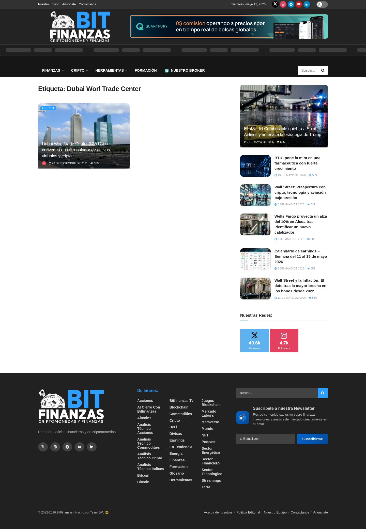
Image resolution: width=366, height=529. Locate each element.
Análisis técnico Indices (150, 467)
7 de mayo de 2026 (259, 141)
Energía (176, 453)
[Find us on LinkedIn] (306, 4)
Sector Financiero (211, 461)
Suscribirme (312, 439)
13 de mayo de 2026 (290, 175)
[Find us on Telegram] (291, 4)
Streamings (211, 480)
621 (311, 204)
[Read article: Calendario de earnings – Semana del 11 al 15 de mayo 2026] (255, 259)
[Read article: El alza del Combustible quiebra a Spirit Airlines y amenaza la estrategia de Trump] (284, 116)
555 (313, 297)
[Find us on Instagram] (283, 4)
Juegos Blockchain (211, 403)
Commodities (181, 414)
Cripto (78, 70)
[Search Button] (323, 70)
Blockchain (179, 407)
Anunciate (69, 4)
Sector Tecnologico (212, 472)
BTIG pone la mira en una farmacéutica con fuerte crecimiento (297, 163)
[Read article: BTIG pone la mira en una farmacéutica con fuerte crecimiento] (255, 166)
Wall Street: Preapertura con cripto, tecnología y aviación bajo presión (300, 192)
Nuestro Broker (185, 70)
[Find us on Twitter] (275, 4)
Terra (206, 487)
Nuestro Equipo (48, 4)
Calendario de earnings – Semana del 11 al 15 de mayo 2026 (300, 256)
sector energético (211, 450)
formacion (179, 467)
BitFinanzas (65, 512)
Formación (146, 70)
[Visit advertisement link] (228, 26)
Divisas (176, 434)
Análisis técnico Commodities (148, 443)
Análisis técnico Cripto (149, 456)
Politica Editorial (248, 512)
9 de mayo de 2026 (289, 238)
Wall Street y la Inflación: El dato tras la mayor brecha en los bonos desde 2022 (300, 285)
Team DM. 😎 (99, 512)
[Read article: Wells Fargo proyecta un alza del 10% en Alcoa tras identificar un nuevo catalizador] (255, 224)
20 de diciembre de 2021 (68, 163)
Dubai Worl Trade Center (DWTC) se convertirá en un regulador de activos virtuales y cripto (76, 149)
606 (281, 141)
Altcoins (144, 418)
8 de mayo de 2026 (289, 204)
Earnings (177, 440)
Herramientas (109, 70)
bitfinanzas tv (182, 401)
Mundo (207, 429)
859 (311, 268)
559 (94, 163)
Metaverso (210, 422)
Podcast (208, 442)
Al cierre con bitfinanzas (148, 409)
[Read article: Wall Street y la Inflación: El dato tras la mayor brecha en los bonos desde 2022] (255, 288)
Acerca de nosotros (218, 512)
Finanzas (51, 70)
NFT (205, 435)
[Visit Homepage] (80, 26)
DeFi (173, 427)
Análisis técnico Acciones (145, 428)
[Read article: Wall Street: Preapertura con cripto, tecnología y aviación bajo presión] (255, 195)
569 (313, 175)
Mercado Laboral (209, 413)
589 (311, 238)
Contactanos (87, 4)
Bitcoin (143, 475)
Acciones (145, 401)
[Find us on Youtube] (299, 4)
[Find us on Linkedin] (92, 446)
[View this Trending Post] (44, 163)
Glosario (177, 473)
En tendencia (181, 447)
